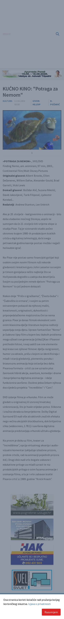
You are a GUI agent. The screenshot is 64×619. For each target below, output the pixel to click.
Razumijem (51, 612)
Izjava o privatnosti (39, 604)
